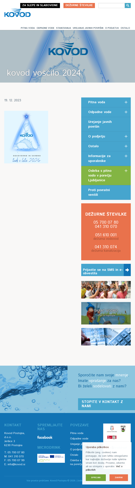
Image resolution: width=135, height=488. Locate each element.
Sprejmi (96, 477)
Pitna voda (28, 28)
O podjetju (112, 28)
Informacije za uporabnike (99, 158)
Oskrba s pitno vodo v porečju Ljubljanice (99, 175)
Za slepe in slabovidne (40, 5)
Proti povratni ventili (99, 192)
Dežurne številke (79, 5)
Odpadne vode (45, 28)
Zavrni (119, 477)
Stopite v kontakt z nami (102, 404)
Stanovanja (63, 28)
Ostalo (125, 28)
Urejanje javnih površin (88, 28)
